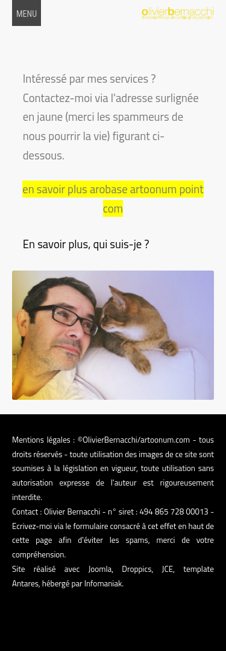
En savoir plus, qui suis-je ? (86, 244)
